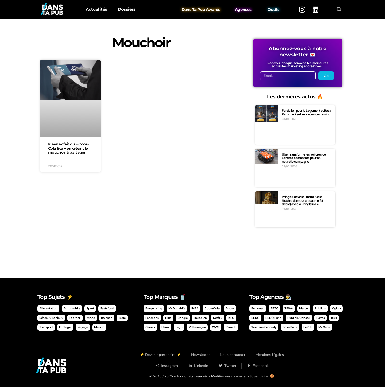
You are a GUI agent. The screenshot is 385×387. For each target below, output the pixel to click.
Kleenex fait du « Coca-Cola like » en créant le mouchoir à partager (68, 148)
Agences (243, 9)
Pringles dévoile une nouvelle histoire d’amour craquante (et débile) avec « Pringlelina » (302, 200)
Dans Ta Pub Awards (201, 9)
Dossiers (127, 9)
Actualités (96, 9)
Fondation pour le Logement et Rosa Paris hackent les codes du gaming (306, 112)
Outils (273, 9)
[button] (339, 9)
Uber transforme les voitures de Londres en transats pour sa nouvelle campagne (304, 158)
